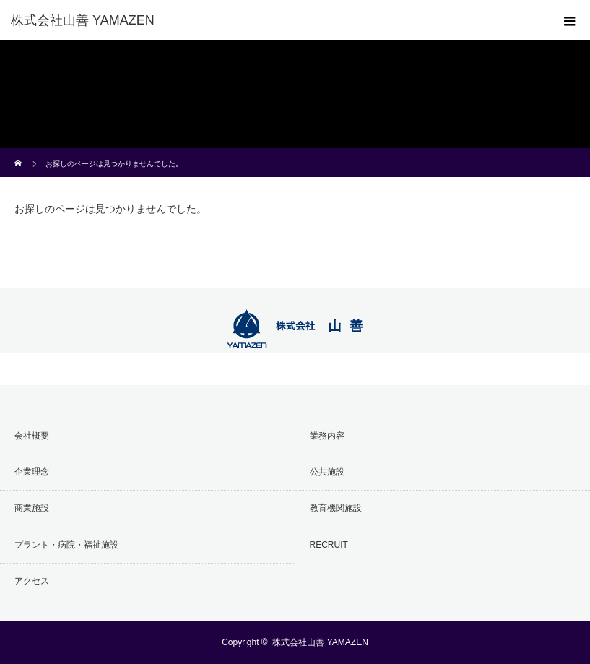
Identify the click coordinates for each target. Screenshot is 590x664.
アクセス (31, 581)
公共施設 (327, 472)
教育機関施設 (336, 508)
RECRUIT (329, 545)
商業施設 (31, 508)
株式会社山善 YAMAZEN (320, 642)
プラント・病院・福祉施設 (66, 545)
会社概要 (31, 436)
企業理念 (31, 472)
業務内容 (327, 436)
